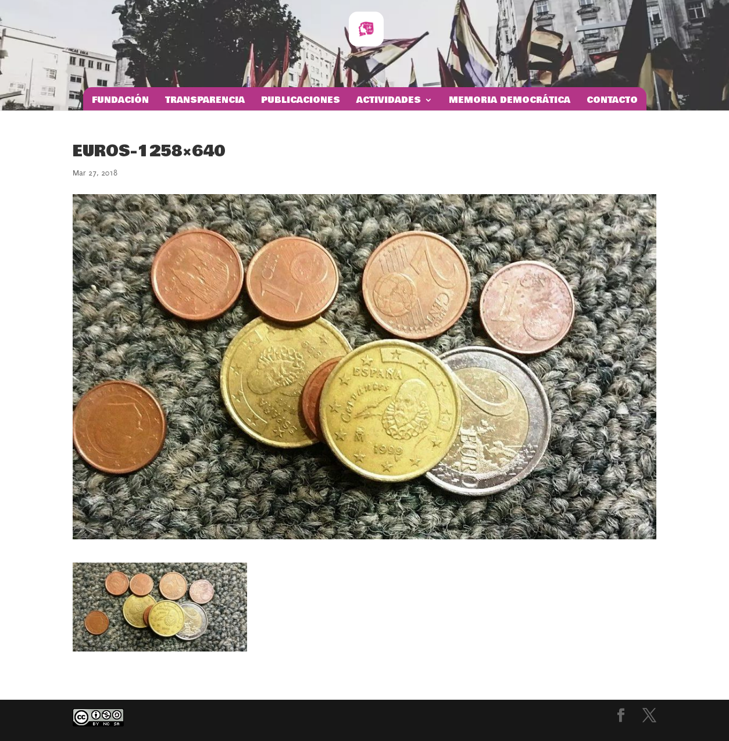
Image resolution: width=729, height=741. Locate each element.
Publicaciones (300, 101)
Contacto (612, 101)
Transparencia (205, 101)
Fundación (120, 101)
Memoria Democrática (509, 101)
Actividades (388, 101)
